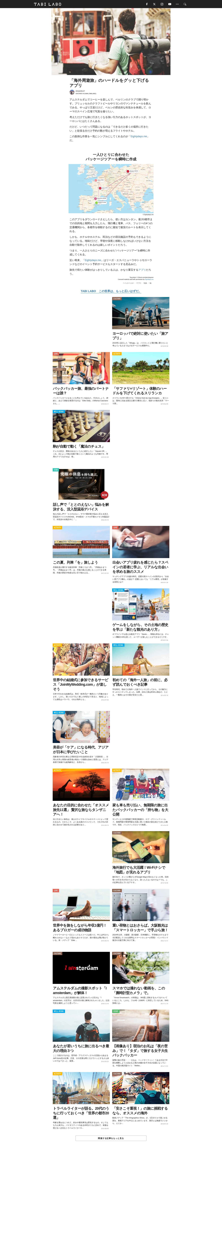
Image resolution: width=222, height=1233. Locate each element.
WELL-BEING (59, 412)
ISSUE (115, 1012)
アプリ (142, 270)
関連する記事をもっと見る (111, 1139)
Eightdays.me (149, 279)
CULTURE (116, 299)
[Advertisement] (111, 1193)
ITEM (56, 470)
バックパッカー (129, 283)
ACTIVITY (116, 354)
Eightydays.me (139, 136)
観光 (145, 283)
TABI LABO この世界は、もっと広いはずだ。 (111, 291)
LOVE (56, 354)
